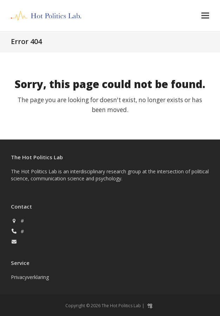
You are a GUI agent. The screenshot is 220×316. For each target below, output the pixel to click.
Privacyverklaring (30, 277)
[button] (205, 16)
